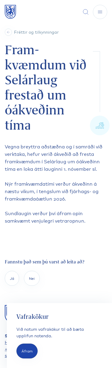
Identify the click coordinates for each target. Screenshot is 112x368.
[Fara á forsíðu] (10, 12)
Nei (32, 278)
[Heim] (8, 32)
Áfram (27, 350)
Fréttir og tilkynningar (36, 32)
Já (12, 278)
